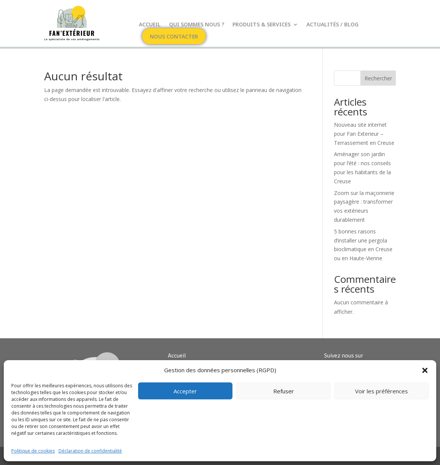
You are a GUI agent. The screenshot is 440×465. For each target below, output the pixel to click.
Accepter (185, 391)
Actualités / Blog (332, 25)
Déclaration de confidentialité (90, 451)
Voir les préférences (381, 391)
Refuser (283, 391)
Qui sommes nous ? (196, 25)
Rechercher (378, 78)
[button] (425, 370)
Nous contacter (174, 37)
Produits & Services (261, 25)
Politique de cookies (33, 451)
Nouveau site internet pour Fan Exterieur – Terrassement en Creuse (364, 133)
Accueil (150, 25)
